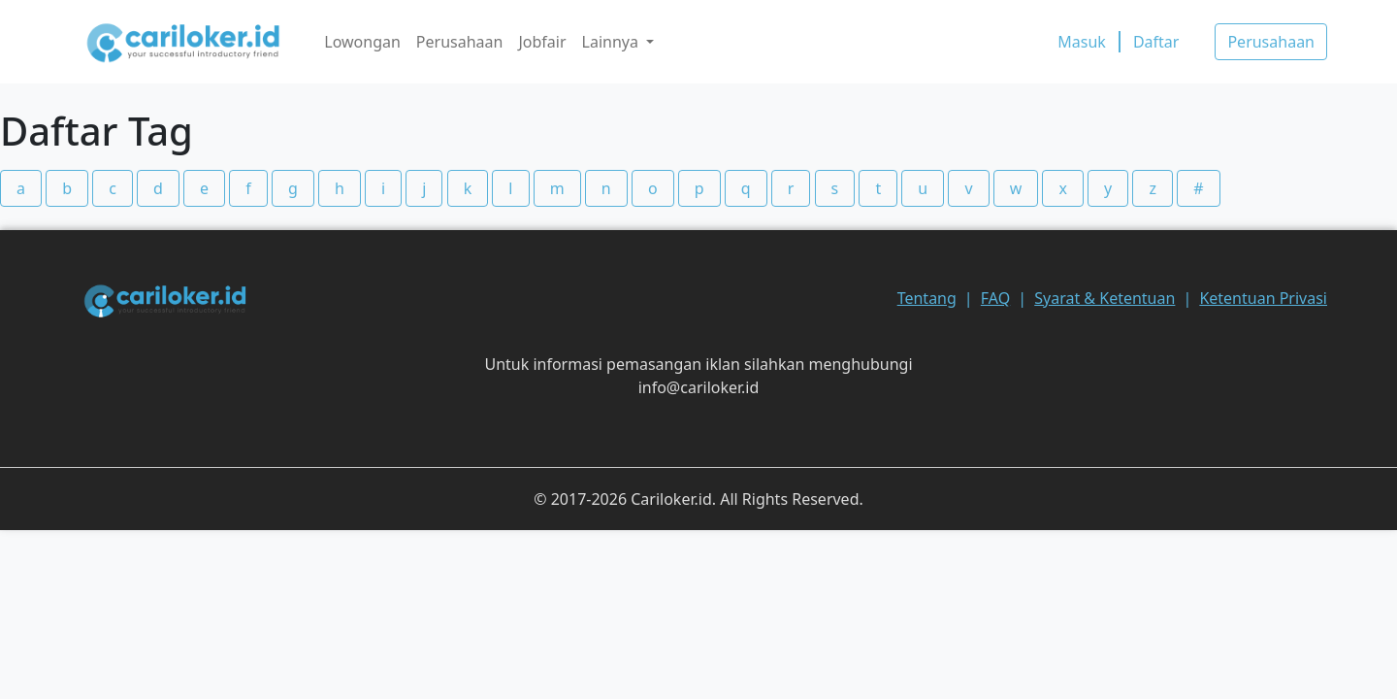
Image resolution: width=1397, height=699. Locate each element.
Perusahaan (460, 41)
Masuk (1081, 41)
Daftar (1156, 41)
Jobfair (542, 41)
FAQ (995, 298)
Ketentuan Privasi (1263, 298)
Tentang (927, 298)
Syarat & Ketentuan (1104, 298)
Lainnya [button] (612, 41)
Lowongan (362, 41)
